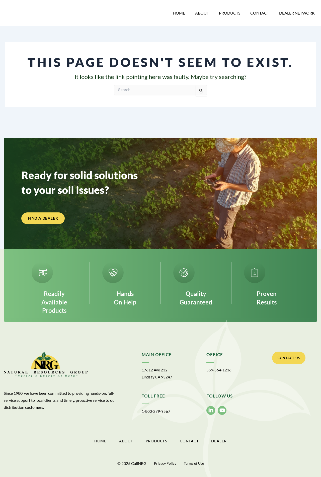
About (202, 13)
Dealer (241, 442)
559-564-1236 (219, 371)
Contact (259, 13)
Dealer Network (297, 13)
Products (229, 13)
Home (179, 13)
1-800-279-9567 (156, 413)
